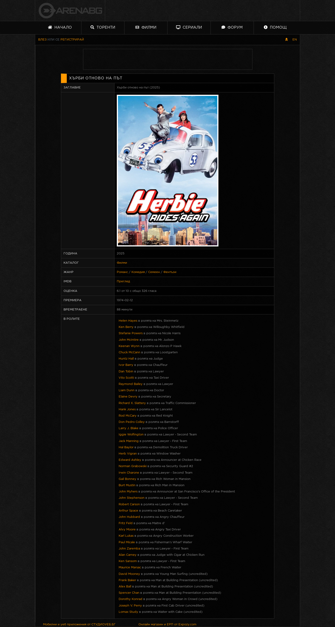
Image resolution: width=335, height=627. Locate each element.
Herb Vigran (128, 453)
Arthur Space (128, 510)
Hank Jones (127, 409)
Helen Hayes (128, 321)
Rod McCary (128, 416)
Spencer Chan (129, 593)
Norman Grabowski (133, 466)
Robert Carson (129, 504)
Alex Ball (125, 586)
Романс (122, 272)
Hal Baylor (126, 447)
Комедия (138, 272)
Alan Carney (128, 555)
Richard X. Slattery (132, 403)
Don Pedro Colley (132, 422)
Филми (145, 27)
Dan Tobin (126, 371)
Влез (42, 39)
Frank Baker (127, 580)
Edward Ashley (130, 460)
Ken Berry (126, 327)
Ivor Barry (126, 365)
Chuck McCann (129, 352)
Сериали (189, 27)
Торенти (102, 27)
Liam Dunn (126, 390)
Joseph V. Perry (130, 605)
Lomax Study (128, 612)
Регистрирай (72, 39)
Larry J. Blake (128, 428)
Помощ (275, 27)
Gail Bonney (127, 479)
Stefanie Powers (131, 333)
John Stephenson (131, 498)
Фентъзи (169, 272)
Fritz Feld (126, 523)
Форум (232, 27)
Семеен (154, 272)
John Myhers (128, 491)
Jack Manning (129, 441)
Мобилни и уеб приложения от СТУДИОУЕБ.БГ (79, 624)
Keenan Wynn (129, 346)
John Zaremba (129, 548)
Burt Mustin (127, 485)
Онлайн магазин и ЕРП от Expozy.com (167, 624)
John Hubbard (129, 517)
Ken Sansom (128, 561)
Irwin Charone (129, 473)
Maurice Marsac (130, 567)
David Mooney (129, 574)
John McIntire (129, 340)
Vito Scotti (126, 378)
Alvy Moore (127, 529)
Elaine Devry (128, 396)
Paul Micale (127, 542)
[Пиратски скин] (286, 39)
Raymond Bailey (131, 384)
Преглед (123, 281)
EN (294, 39)
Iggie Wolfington (131, 434)
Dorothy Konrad (130, 599)
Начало (60, 27)
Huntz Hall (126, 358)
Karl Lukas (126, 536)
